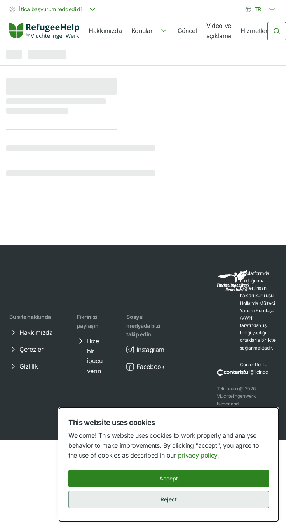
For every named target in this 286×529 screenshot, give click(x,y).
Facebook (145, 366)
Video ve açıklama (218, 31)
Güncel (187, 31)
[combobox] (53, 9)
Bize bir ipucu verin (89, 355)
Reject (168, 499)
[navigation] (149, 31)
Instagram (145, 349)
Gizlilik (23, 366)
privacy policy (198, 455)
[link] (44, 31)
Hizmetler (254, 31)
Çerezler (26, 349)
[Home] (44, 31)
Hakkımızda (105, 31)
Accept (168, 478)
